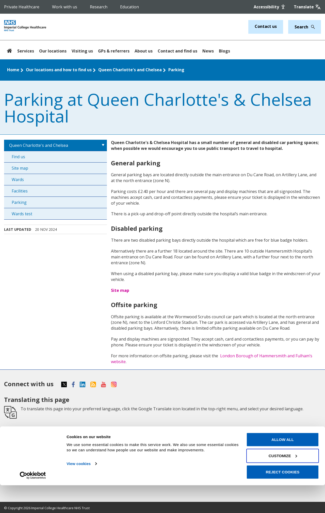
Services (25, 51)
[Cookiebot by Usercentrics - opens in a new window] (33, 503)
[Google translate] (307, 7)
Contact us (266, 26)
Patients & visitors (23, 448)
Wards (18, 179)
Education (129, 7)
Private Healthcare (21, 7)
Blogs (224, 51)
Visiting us (82, 51)
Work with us (64, 7)
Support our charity (104, 439)
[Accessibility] (270, 7)
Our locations (53, 51)
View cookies (79, 491)
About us (144, 51)
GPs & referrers (113, 51)
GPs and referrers (102, 430)
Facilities (20, 191)
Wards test (22, 214)
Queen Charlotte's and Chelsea (130, 70)
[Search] (311, 27)
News (208, 51)
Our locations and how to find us (59, 70)
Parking (176, 70)
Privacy (172, 439)
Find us (18, 157)
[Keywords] (301, 27)
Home (13, 70)
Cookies (173, 448)
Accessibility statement (189, 430)
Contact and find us (177, 51)
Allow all (282, 467)
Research (98, 7)
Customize (283, 483)
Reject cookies (283, 500)
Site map (20, 168)
